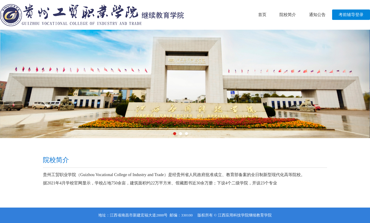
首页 (262, 14)
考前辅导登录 (351, 14)
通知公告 (317, 14)
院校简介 (287, 14)
